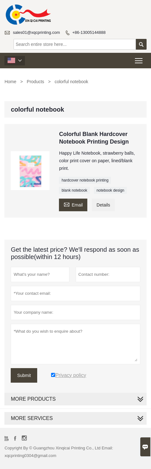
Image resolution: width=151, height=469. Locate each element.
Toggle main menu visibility (139, 58)
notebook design (110, 190)
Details (103, 204)
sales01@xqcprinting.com (36, 32)
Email (73, 204)
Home (10, 81)
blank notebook (74, 190)
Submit (24, 375)
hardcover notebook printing (84, 180)
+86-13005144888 (89, 32)
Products (35, 81)
